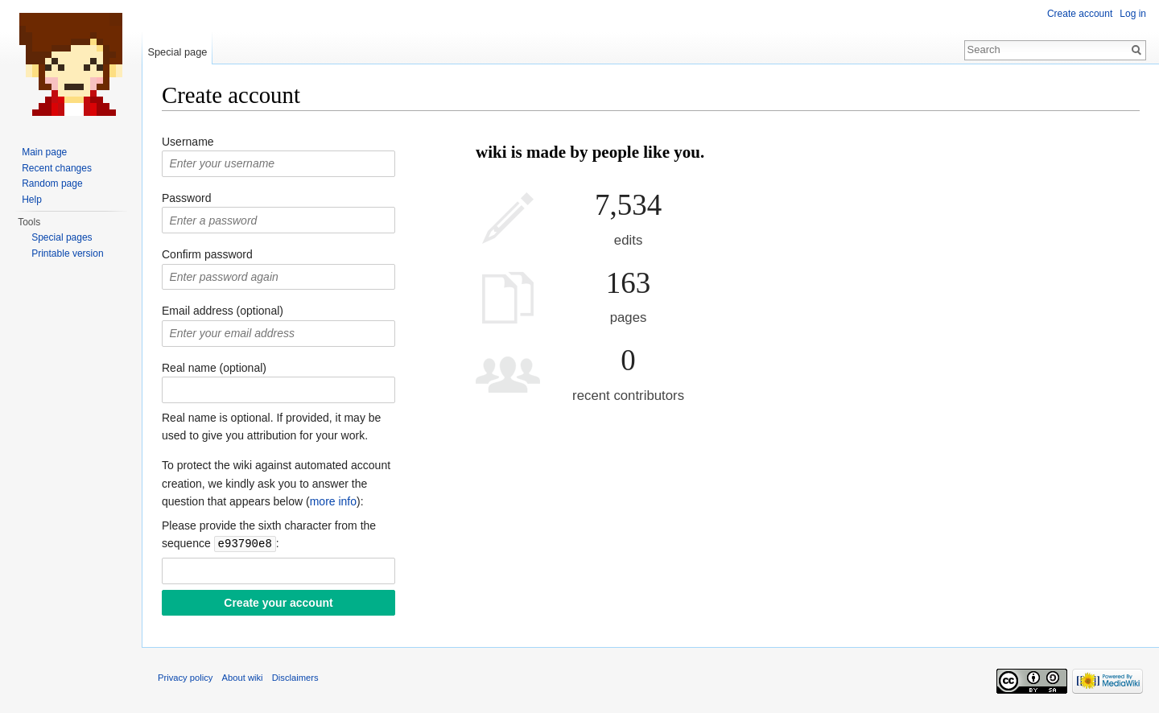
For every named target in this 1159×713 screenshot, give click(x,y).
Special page (177, 52)
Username (188, 141)
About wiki (242, 677)
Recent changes (57, 168)
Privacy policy (185, 677)
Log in (1133, 13)
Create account (1079, 13)
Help (32, 199)
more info (333, 501)
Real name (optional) (214, 367)
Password (186, 198)
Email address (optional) (222, 310)
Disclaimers (295, 677)
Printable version (67, 253)
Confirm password (207, 254)
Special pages (61, 237)
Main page (44, 152)
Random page (52, 183)
